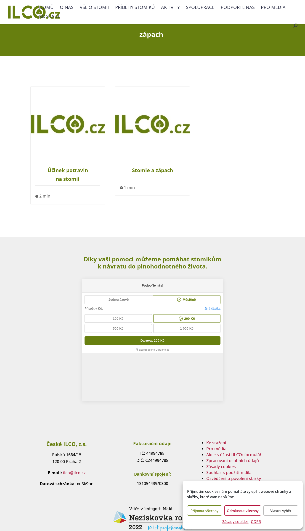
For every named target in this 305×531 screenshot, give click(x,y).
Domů (46, 8)
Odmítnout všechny (243, 510)
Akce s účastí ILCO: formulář (234, 407)
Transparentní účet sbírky (231, 436)
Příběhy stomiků (135, 8)
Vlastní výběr (280, 510)
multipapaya (163, 521)
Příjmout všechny (204, 510)
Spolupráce (200, 8)
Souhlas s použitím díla (229, 425)
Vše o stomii (94, 8)
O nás (67, 8)
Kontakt (49, 17)
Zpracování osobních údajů (232, 413)
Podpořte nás (238, 8)
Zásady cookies (235, 521)
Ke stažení (216, 395)
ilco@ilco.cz (74, 425)
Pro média (273, 8)
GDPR (256, 521)
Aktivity (170, 8)
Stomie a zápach (152, 170)
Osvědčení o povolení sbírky (233, 430)
